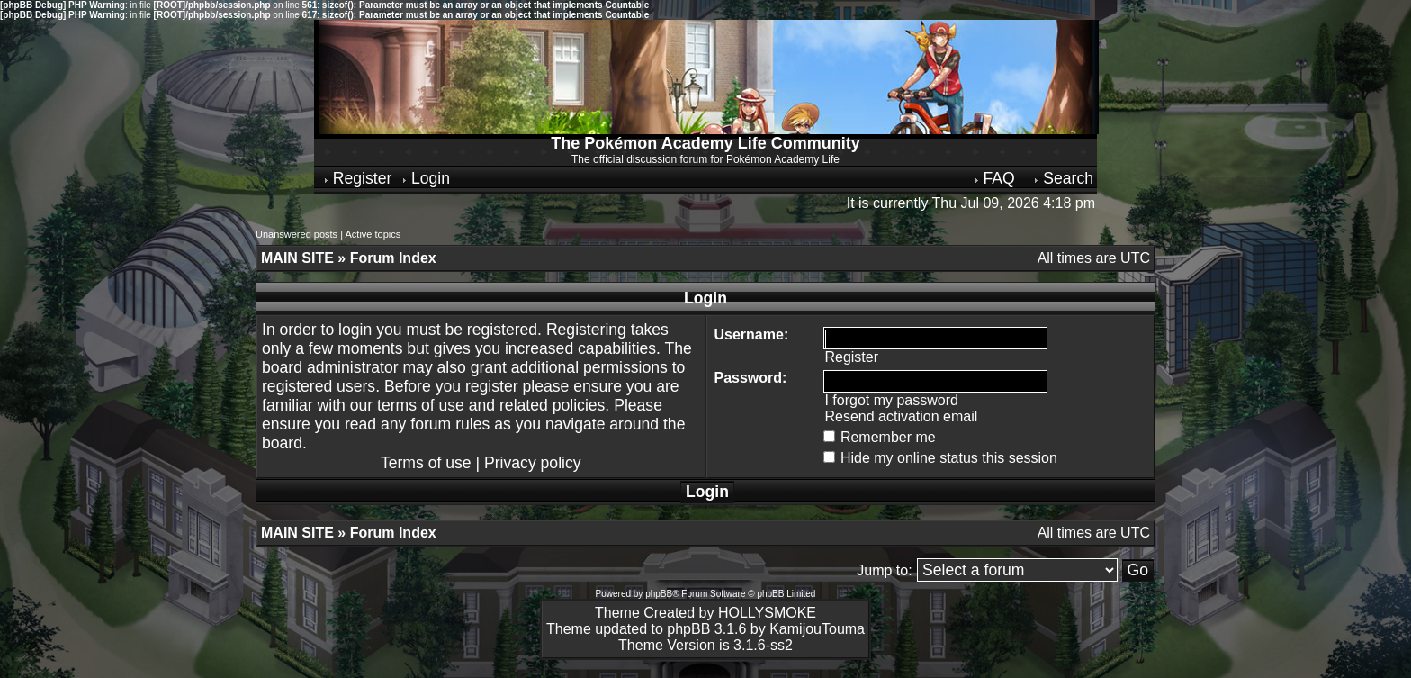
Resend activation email (900, 416)
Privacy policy (532, 463)
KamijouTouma (817, 629)
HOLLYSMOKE (767, 612)
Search (1062, 178)
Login (425, 178)
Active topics (372, 234)
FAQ (994, 178)
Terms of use (426, 463)
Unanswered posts (296, 234)
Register (356, 178)
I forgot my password (891, 400)
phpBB (658, 594)
